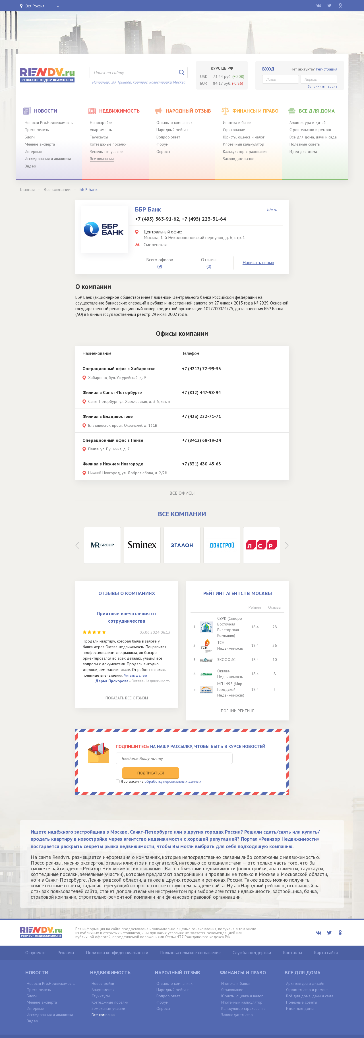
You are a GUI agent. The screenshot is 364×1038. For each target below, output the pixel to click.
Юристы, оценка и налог (243, 137)
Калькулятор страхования (245, 151)
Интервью (33, 151)
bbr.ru (272, 209)
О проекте (35, 940)
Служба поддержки (252, 940)
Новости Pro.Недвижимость (49, 122)
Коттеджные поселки (108, 144)
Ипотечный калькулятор (243, 144)
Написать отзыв (258, 262)
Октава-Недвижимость (150, 680)
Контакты (292, 940)
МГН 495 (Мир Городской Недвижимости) (231, 689)
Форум (162, 144)
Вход (268, 69)
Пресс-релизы (37, 129)
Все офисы (182, 493)
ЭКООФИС (227, 659)
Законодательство (239, 158)
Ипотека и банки (237, 122)
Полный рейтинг (237, 710)
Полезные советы (304, 144)
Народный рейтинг (172, 129)
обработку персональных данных (172, 769)
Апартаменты (101, 129)
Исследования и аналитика (48, 158)
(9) (159, 266)
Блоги (30, 137)
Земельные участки (106, 151)
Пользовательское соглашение (190, 940)
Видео (30, 166)
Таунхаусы (99, 137)
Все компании (102, 158)
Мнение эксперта (40, 144)
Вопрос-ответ (168, 137)
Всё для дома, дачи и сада (313, 137)
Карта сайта (326, 940)
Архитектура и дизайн (308, 122)
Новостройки (101, 122)
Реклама (65, 940)
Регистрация (326, 69)
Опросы (163, 151)
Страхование (234, 129)
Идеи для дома (303, 151)
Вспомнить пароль (322, 86)
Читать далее (135, 675)
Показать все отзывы (127, 698)
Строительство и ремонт (310, 129)
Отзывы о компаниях (174, 122)
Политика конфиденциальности (117, 940)
